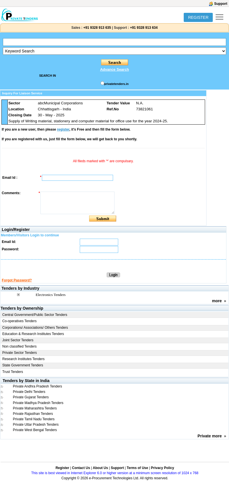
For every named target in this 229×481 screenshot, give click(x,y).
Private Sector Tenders (19, 353)
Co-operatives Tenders (19, 321)
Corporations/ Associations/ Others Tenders (35, 328)
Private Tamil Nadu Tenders (33, 419)
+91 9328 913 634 (144, 28)
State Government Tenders (22, 365)
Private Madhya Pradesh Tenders (38, 403)
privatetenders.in (116, 84)
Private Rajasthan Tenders (33, 414)
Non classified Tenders (19, 346)
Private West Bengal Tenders (35, 430)
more (217, 301)
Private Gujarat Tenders (31, 397)
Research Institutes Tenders (23, 359)
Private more (210, 436)
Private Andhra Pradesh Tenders (37, 386)
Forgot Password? (17, 280)
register (63, 129)
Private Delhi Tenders (29, 392)
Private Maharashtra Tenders (35, 408)
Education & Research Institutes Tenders (33, 334)
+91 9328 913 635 (96, 28)
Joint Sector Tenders (17, 340)
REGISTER (198, 17)
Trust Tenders (12, 372)
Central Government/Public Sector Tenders (34, 315)
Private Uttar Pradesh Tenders (36, 425)
